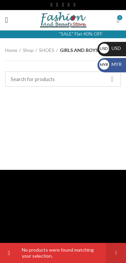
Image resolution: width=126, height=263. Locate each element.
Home (11, 50)
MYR (110, 64)
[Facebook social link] (51, 5)
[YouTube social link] (69, 5)
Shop (28, 50)
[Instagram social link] (63, 5)
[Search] (63, 79)
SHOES (46, 50)
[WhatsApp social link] (74, 5)
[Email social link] (57, 5)
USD (110, 48)
